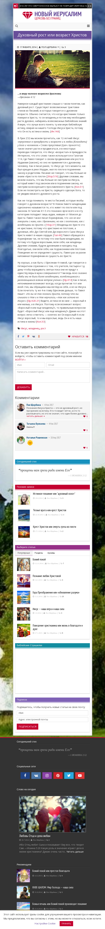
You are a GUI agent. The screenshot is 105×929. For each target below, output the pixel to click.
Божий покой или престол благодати (51, 871)
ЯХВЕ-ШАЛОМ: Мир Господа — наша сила (52, 887)
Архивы (51, 552)
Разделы (39, 552)
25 (63, 596)
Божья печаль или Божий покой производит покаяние (59, 904)
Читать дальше (75, 851)
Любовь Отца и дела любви (34, 836)
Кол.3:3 (41, 321)
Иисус (24, 328)
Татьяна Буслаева (35, 423)
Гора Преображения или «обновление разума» (56, 592)
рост (43, 328)
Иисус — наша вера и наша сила (48, 609)
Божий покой (39, 559)
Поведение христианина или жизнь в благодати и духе (58, 627)
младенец (34, 328)
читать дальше (35, 416)
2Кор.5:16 (52, 176)
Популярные (24, 552)
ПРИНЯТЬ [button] (66, 923)
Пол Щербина (50, 47)
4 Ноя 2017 (48, 404)
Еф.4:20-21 (33, 300)
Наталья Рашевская (36, 437)
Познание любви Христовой (47, 576)
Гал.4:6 (57, 235)
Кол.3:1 (79, 186)
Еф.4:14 (68, 280)
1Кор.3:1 (50, 224)
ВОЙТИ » (20, 359)
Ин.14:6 (55, 131)
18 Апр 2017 (56, 437)
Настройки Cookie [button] (45, 923)
